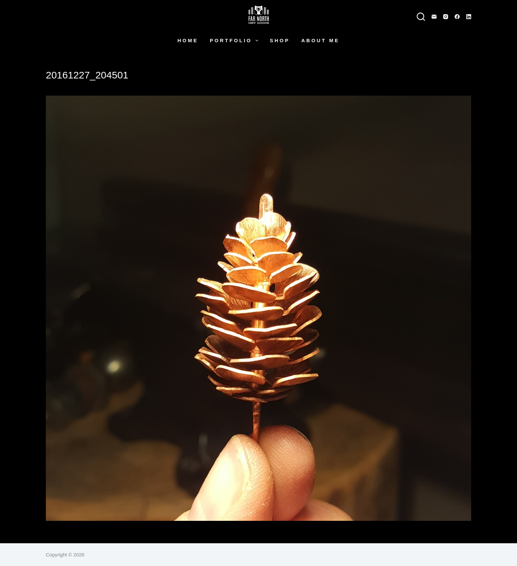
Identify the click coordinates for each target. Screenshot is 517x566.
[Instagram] (445, 16)
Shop (280, 40)
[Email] (434, 16)
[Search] (421, 17)
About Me (320, 40)
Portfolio (235, 41)
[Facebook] (457, 16)
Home (187, 40)
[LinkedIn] (468, 16)
